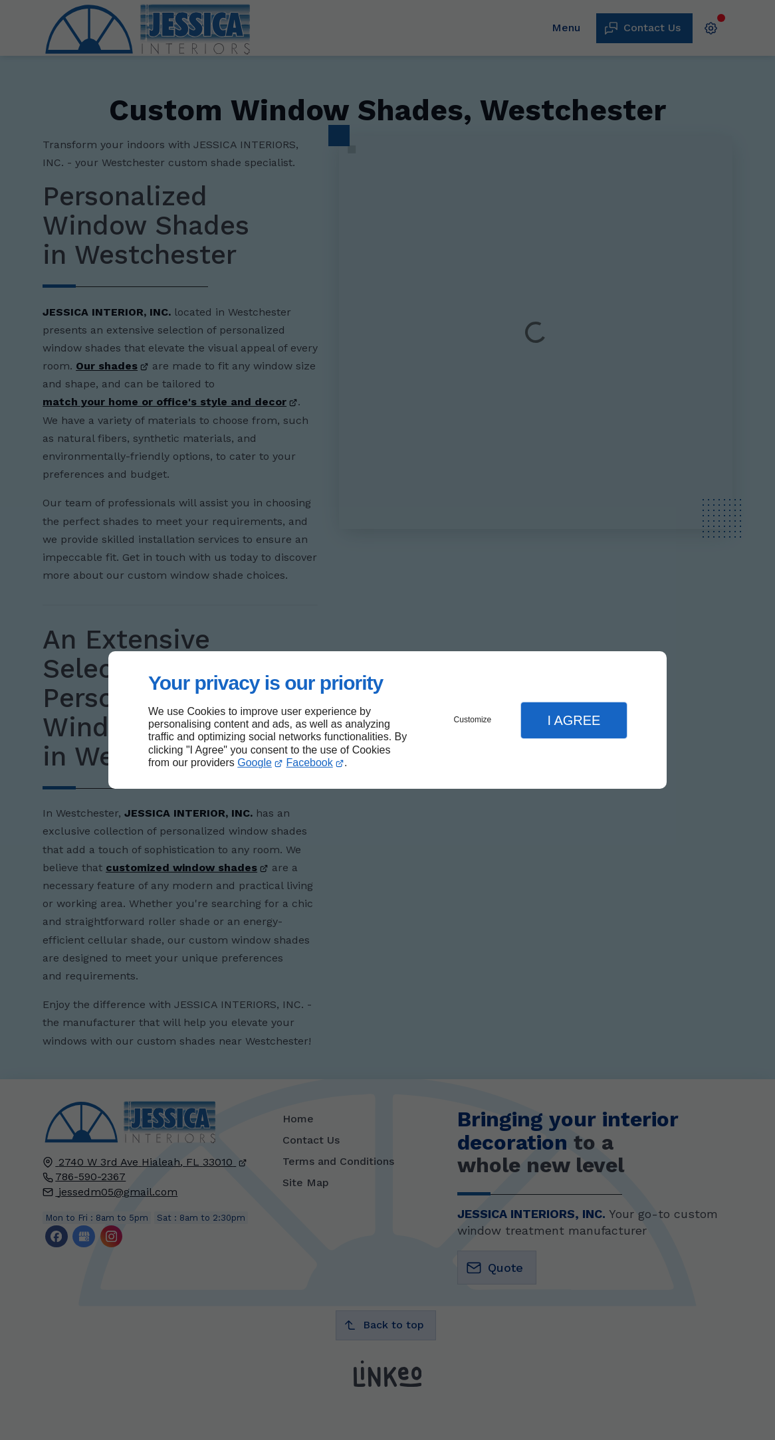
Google (254, 762)
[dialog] (387, 720)
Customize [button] (473, 719)
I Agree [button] (573, 720)
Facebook (309, 762)
